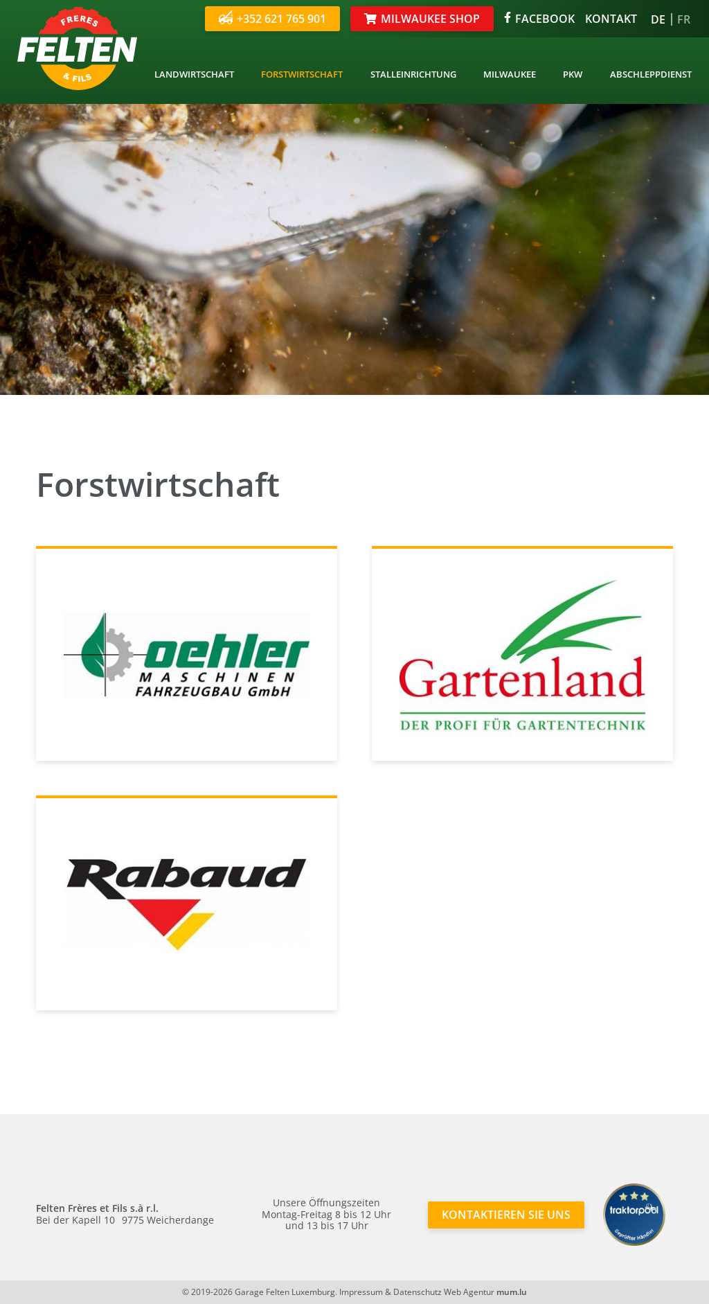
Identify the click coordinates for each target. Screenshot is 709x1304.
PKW (572, 74)
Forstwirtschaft (302, 74)
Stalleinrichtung (413, 74)
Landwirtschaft (194, 74)
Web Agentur (469, 1292)
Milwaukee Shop (430, 18)
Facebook (539, 18)
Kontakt (611, 18)
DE (658, 19)
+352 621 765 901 (272, 18)
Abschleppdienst (651, 74)
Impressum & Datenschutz (390, 1292)
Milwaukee (509, 74)
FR (683, 19)
